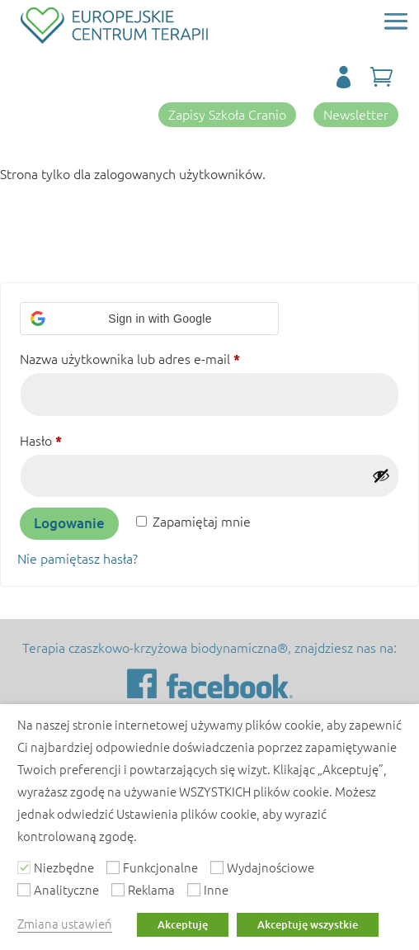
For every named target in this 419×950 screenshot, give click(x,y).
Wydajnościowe (270, 867)
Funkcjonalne (160, 867)
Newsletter (355, 114)
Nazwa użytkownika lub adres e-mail (162, 356)
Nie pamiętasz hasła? (77, 558)
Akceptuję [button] (183, 924)
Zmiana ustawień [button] (64, 923)
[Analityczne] (24, 889)
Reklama (151, 889)
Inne (216, 889)
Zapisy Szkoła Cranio (227, 114)
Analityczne (66, 889)
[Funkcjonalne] (113, 867)
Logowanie (69, 522)
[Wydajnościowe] (217, 867)
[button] (149, 318)
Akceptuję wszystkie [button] (307, 924)
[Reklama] (118, 889)
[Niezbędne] (24, 867)
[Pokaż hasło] (381, 475)
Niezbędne (64, 867)
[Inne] (193, 889)
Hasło (73, 438)
